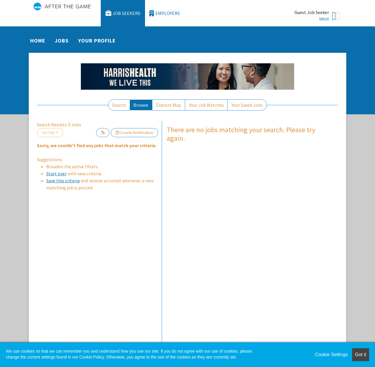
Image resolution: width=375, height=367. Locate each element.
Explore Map (168, 105)
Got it (360, 354)
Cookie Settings (331, 354)
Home (37, 40)
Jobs (62, 40)
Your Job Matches (206, 105)
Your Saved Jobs (247, 105)
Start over (56, 173)
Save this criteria (63, 181)
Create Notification (134, 132)
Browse (140, 105)
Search (119, 105)
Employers (164, 13)
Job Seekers (123, 13)
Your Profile (97, 40)
